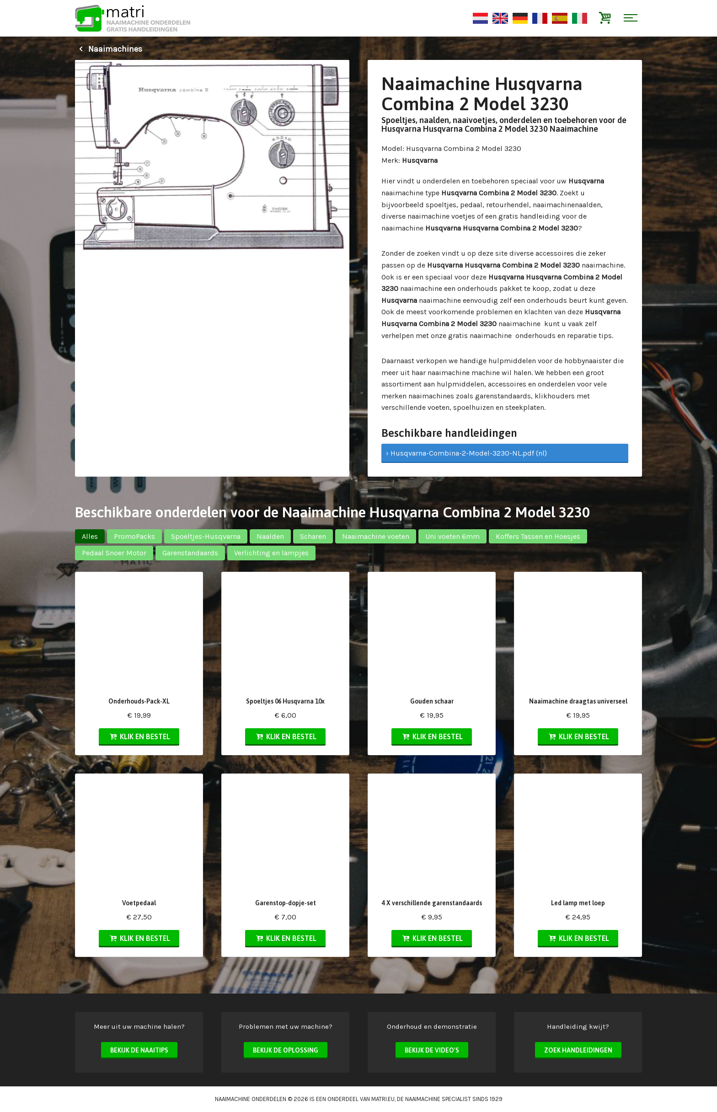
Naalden (270, 536)
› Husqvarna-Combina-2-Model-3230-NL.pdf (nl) (466, 453)
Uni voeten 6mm (452, 536)
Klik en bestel (139, 736)
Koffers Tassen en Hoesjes (538, 536)
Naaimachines (108, 49)
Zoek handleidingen (578, 1050)
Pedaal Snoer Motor (114, 552)
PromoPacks (134, 536)
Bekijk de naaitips (139, 1050)
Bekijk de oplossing (285, 1050)
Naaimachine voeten (375, 536)
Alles (90, 536)
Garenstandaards (190, 552)
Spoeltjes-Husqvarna (206, 536)
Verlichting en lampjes (271, 552)
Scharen (313, 536)
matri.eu (383, 1099)
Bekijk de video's (432, 1050)
